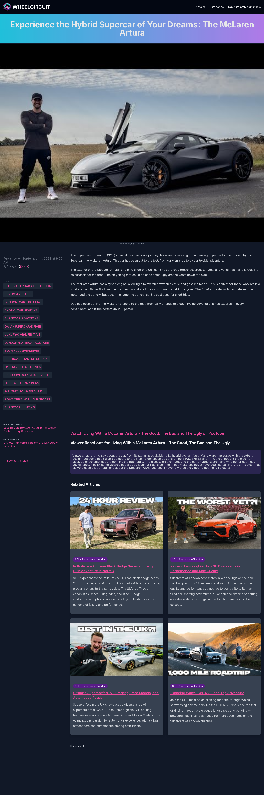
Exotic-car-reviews (21, 310)
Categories (216, 7)
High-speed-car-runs (22, 383)
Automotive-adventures (25, 391)
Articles (200, 7)
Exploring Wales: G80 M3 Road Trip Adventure (207, 693)
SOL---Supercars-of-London (28, 286)
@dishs (24, 266)
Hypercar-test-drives (23, 367)
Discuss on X (77, 746)
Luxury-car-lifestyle (22, 334)
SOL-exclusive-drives (22, 350)
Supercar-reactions (21, 318)
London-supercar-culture (27, 342)
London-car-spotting (23, 302)
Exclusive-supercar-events (28, 375)
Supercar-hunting (20, 407)
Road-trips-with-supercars (27, 399)
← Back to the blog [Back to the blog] (15, 460)
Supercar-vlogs (18, 294)
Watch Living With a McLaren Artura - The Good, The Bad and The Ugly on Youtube (147, 433)
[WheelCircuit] (26, 7)
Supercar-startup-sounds (27, 359)
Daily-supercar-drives (23, 326)
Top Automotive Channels (244, 7)
